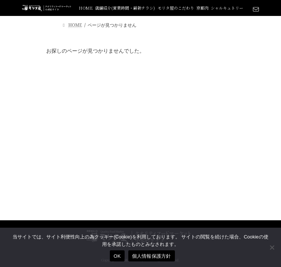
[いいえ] (271, 247)
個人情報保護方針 (151, 256)
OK (117, 256)
